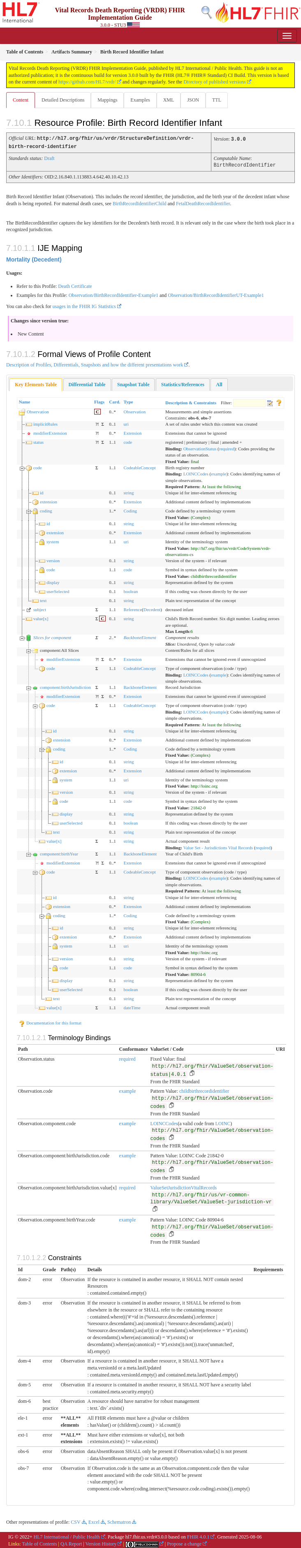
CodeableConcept (139, 466)
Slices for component (52, 636)
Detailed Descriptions (63, 100)
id (42, 491)
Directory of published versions (214, 82)
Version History (101, 1543)
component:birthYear (59, 852)
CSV (75, 1521)
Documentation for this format (50, 1021)
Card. (114, 400)
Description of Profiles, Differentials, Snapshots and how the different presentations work (94, 363)
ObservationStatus (200, 447)
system (52, 540)
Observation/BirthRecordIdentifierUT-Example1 (216, 294)
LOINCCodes (195, 472)
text (43, 599)
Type (128, 400)
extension (48, 500)
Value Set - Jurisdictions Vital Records (218, 846)
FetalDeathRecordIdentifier (203, 202)
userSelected (57, 590)
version (53, 559)
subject (39, 608)
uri (125, 422)
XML (168, 100)
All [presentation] (219, 383)
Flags (99, 400)
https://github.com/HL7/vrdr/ (87, 82)
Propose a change (184, 1543)
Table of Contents (39, 1543)
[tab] (35, 383)
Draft (49, 157)
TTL (216, 100)
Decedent (152, 608)
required (226, 447)
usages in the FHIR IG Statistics (84, 305)
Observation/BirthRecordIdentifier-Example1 (113, 294)
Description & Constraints (190, 401)
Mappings (107, 100)
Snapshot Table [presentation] (133, 383)
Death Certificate (75, 285)
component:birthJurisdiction (65, 686)
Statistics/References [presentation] (182, 383)
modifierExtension (50, 431)
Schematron (119, 1521)
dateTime (131, 1006)
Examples (140, 100)
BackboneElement (139, 636)
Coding (130, 509)
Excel (94, 1521)
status (38, 440)
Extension (132, 431)
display (53, 581)
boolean (130, 590)
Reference (132, 608)
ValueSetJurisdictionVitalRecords (183, 1186)
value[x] (41, 617)
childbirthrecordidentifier (204, 1090)
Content (20, 100)
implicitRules (45, 422)
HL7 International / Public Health (67, 1536)
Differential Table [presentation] (87, 383)
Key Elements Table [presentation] (36, 383)
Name (24, 400)
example (218, 472)
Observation (38, 410)
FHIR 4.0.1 (198, 1536)
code (127, 440)
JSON (193, 100)
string (128, 491)
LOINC (223, 1122)
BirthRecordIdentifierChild (140, 202)
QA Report (71, 1543)
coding (46, 509)
